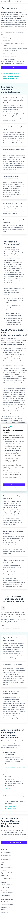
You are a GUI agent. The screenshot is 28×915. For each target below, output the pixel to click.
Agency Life (4, 875)
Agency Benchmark (6, 873)
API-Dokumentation (6, 878)
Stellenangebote (5, 895)
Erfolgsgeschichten (6, 867)
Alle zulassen (14, 484)
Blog (2, 862)
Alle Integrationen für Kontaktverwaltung (11, 807)
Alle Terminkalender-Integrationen (15, 767)
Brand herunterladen (7, 893)
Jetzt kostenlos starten (14, 68)
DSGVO (3, 910)
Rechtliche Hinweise (6, 902)
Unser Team (4, 890)
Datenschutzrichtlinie (7, 904)
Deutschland (19, 1)
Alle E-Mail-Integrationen (12, 789)
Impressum (4, 912)
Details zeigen (14, 487)
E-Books (3, 865)
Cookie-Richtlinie (13, 477)
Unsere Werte (5, 887)
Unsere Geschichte (6, 885)
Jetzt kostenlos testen (14, 842)
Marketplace (4, 870)
